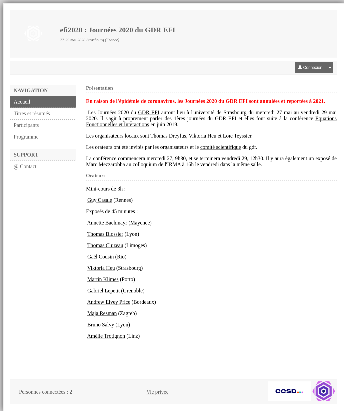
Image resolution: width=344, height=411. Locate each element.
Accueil (22, 102)
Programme (26, 137)
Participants (26, 125)
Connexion (310, 67)
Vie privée (157, 392)
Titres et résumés (32, 113)
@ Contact (25, 166)
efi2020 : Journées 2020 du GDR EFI (117, 30)
